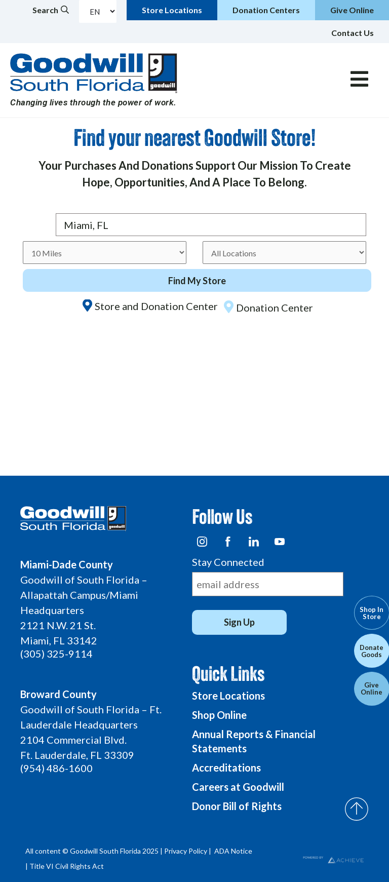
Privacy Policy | (188, 851)
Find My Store (197, 280)
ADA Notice (233, 851)
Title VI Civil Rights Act (66, 866)
